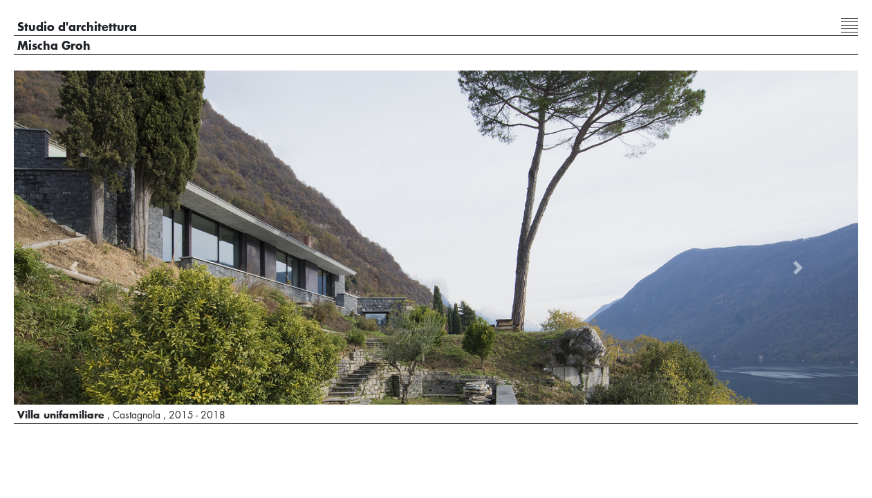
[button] (74, 267)
